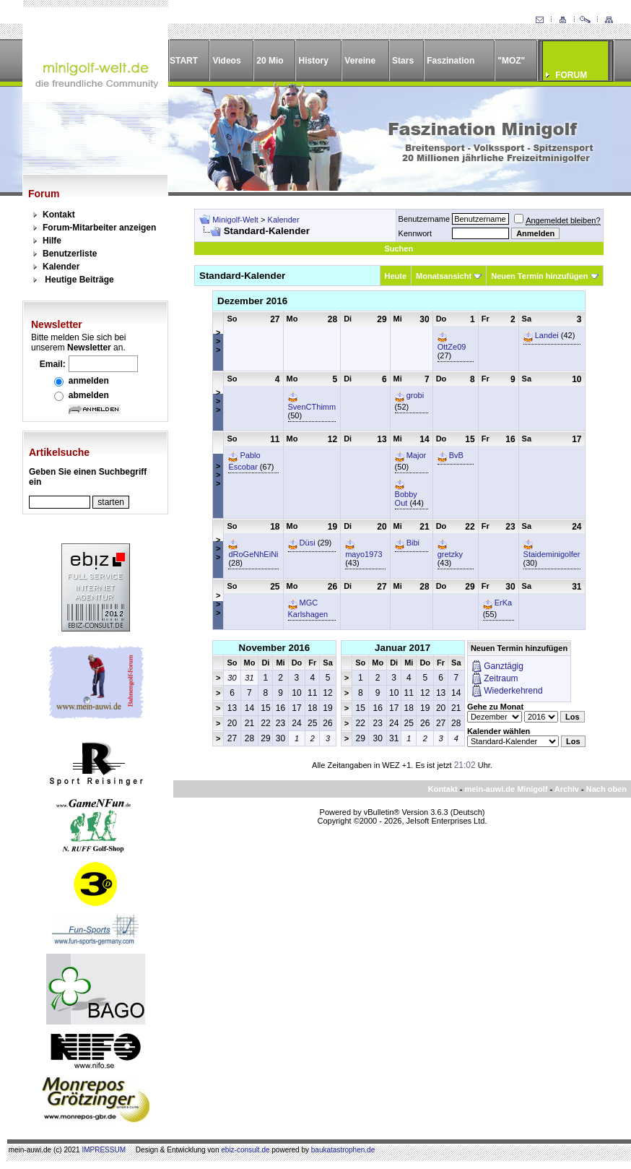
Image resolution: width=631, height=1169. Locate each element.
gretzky (450, 554)
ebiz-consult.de (245, 1150)
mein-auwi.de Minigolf (505, 789)
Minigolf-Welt (235, 219)
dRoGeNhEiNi (253, 554)
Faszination (450, 61)
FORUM (571, 75)
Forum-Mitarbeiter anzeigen (99, 228)
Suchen (398, 248)
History (313, 61)
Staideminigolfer (551, 554)
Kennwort (415, 233)
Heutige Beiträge (79, 280)
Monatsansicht (443, 276)
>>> (218, 341)
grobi (415, 395)
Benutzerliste (70, 254)
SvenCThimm (312, 406)
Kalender (61, 267)
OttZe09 (452, 346)
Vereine (359, 61)
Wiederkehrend (513, 691)
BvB (456, 455)
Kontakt (59, 215)
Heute (396, 276)
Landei (547, 335)
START (184, 61)
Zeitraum (501, 678)
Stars (403, 61)
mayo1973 (363, 554)
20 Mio (269, 61)
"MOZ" (511, 61)
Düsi (308, 542)
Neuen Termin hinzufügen (539, 276)
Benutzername (425, 219)
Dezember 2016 (252, 301)
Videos (226, 61)
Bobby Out (406, 498)
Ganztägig (503, 666)
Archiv (566, 789)
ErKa (503, 602)
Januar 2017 (402, 647)
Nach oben (606, 789)
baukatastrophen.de (343, 1150)
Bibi (412, 542)
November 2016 (274, 647)
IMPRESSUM (104, 1150)
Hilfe (52, 241)
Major (416, 455)
